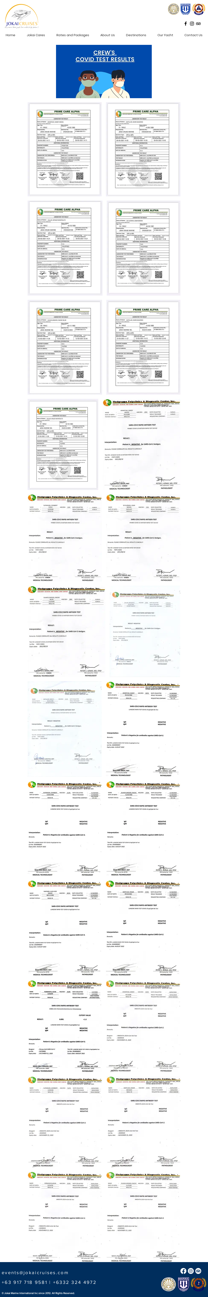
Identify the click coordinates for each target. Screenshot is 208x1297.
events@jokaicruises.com (35, 1272)
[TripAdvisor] (198, 1271)
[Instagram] (191, 1271)
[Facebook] (183, 1271)
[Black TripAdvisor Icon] (198, 23)
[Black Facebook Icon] (185, 23)
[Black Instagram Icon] (192, 23)
